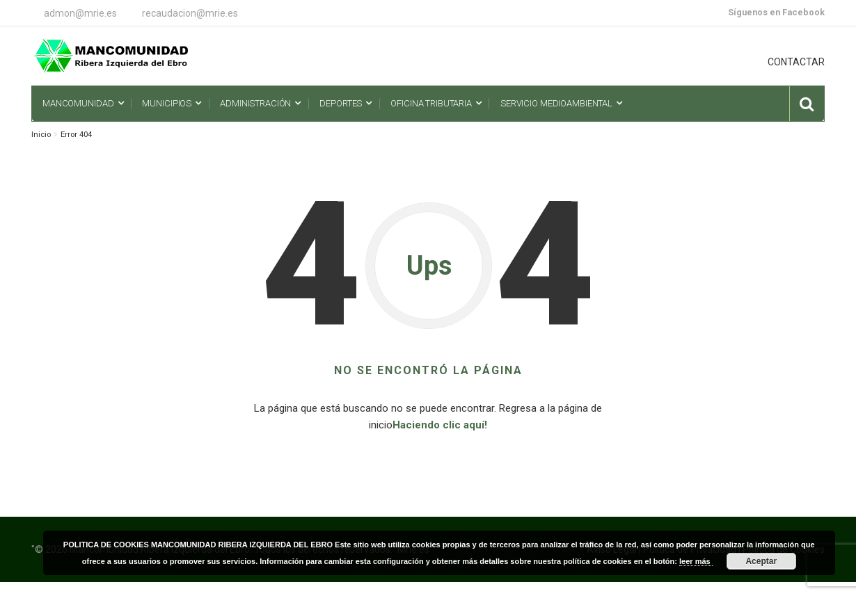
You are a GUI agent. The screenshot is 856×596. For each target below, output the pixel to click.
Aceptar (761, 561)
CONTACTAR (796, 61)
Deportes (340, 103)
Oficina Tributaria (431, 103)
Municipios (166, 103)
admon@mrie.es (80, 13)
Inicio (41, 134)
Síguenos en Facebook (776, 12)
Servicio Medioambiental (556, 103)
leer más (696, 561)
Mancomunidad (77, 103)
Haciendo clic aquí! (440, 425)
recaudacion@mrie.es (190, 13)
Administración (255, 103)
